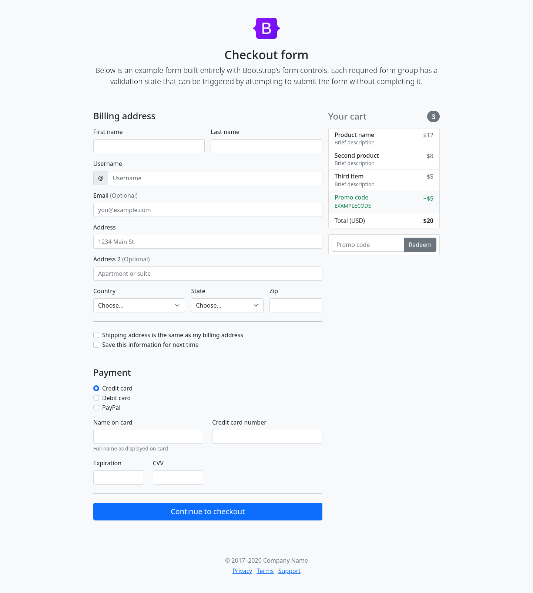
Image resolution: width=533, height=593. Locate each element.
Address (104, 227)
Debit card (116, 398)
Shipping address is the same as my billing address (172, 335)
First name (108, 132)
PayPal (111, 407)
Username (107, 164)
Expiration (107, 463)
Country (104, 291)
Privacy (242, 571)
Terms (265, 571)
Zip (273, 291)
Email (115, 195)
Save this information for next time (150, 345)
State (198, 291)
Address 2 (121, 259)
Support (289, 571)
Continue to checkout (208, 511)
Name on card (113, 422)
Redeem (420, 245)
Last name (225, 132)
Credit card (117, 388)
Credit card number (239, 422)
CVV (158, 463)
